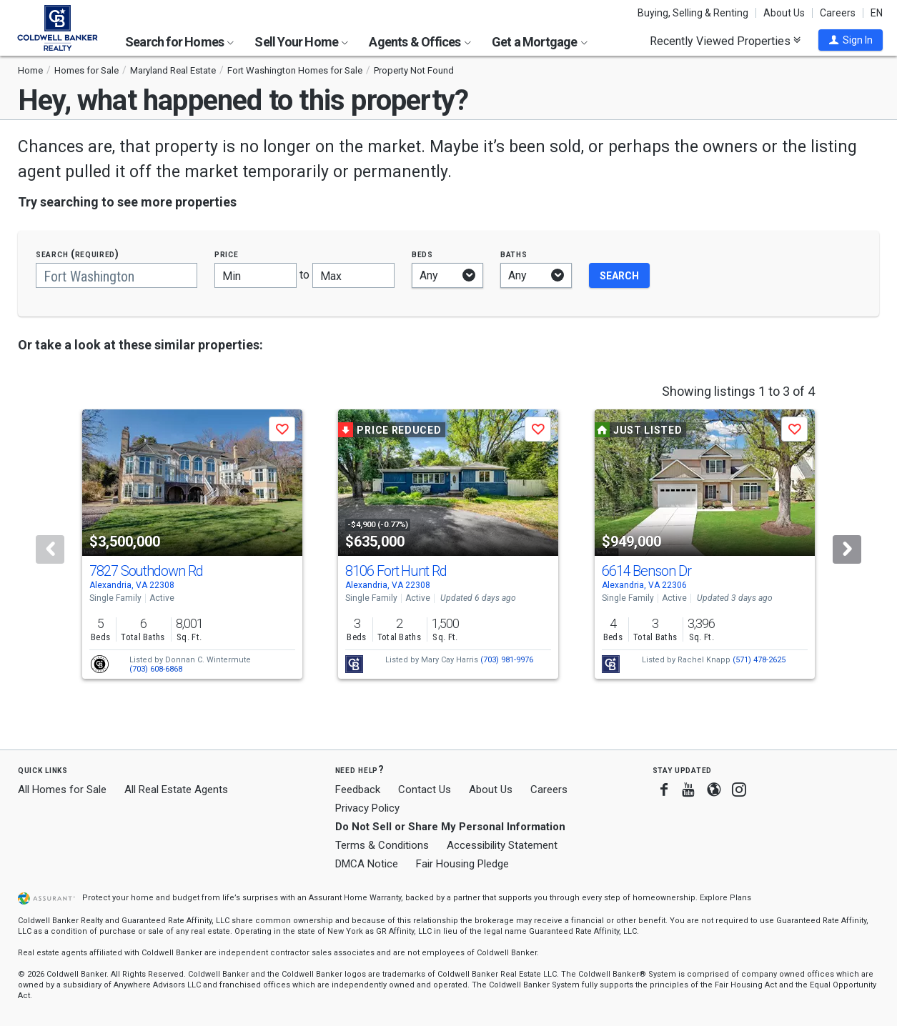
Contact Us (424, 789)
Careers (838, 13)
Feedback (357, 790)
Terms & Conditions (382, 845)
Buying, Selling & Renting (693, 13)
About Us (784, 13)
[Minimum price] (255, 275)
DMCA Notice (366, 863)
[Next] (847, 549)
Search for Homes (179, 41)
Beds (422, 254)
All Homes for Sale (62, 789)
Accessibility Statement (502, 845)
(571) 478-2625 (759, 659)
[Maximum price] (353, 275)
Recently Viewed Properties (725, 40)
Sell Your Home (301, 41)
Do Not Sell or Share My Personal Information (450, 826)
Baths (513, 254)
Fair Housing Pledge (462, 863)
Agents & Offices (419, 41)
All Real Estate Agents (176, 789)
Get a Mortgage (540, 41)
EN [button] (877, 13)
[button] (850, 40)
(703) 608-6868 (155, 669)
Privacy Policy (367, 808)
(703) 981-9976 (506, 659)
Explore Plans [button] (725, 897)
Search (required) (77, 254)
